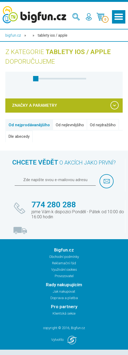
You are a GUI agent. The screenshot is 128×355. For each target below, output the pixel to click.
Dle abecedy (19, 136)
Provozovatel (64, 276)
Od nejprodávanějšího (29, 125)
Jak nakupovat (64, 291)
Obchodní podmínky (64, 257)
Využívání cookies (64, 270)
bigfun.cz (13, 35)
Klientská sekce (64, 313)
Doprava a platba (64, 298)
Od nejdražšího (103, 125)
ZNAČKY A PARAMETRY (34, 105)
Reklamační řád (64, 263)
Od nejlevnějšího (70, 125)
